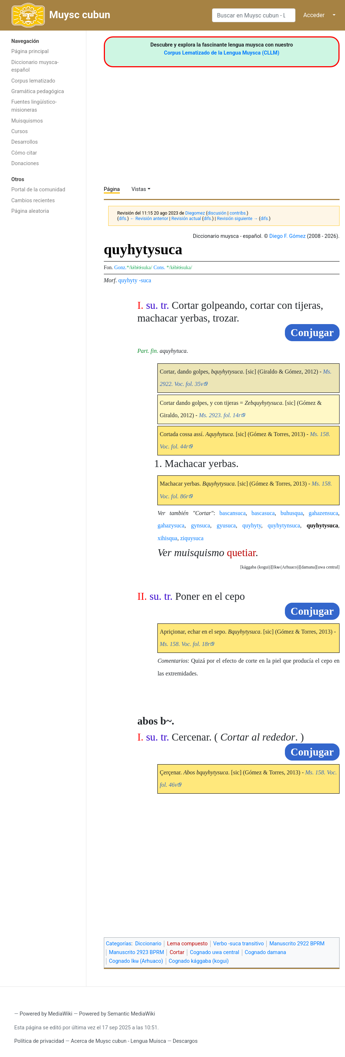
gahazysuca (170, 525)
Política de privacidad (39, 1041)
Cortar (177, 952)
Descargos (185, 1041)
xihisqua (167, 538)
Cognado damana (265, 952)
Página (112, 189)
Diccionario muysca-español (35, 66)
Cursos (19, 131)
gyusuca (226, 525)
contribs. (238, 213)
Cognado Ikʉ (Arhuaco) (136, 961)
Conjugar (312, 332)
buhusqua (292, 513)
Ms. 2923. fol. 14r (220, 415)
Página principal (30, 51)
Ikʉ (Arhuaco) (285, 567)
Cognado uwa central (214, 952)
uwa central (328, 567)
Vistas (139, 189)
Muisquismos (27, 121)
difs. (123, 218)
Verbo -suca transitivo (238, 944)
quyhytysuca (322, 525)
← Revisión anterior (149, 218)
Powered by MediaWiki (46, 1014)
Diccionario (148, 944)
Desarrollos (24, 142)
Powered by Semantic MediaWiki (117, 1014)
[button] (328, 567)
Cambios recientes (33, 201)
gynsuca (200, 525)
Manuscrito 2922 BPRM (297, 944)
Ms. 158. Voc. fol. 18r (185, 644)
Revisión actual (186, 218)
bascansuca (232, 513)
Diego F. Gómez (287, 236)
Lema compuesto (187, 944)
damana (308, 567)
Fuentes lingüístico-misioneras (34, 106)
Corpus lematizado (33, 81)
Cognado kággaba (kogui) (199, 961)
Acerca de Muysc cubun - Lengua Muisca (118, 1041)
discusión (217, 213)
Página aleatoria (30, 211)
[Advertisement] (43, 334)
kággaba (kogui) (256, 567)
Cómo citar (24, 153)
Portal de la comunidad (38, 190)
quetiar (241, 552)
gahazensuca (323, 513)
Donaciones (25, 163)
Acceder (314, 15)
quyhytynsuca (284, 525)
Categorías (119, 944)
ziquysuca (192, 538)
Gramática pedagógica (37, 91)
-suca (145, 280)
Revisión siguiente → (237, 218)
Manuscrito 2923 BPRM (136, 952)
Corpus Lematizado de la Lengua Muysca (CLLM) (221, 53)
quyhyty (127, 280)
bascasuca (263, 513)
